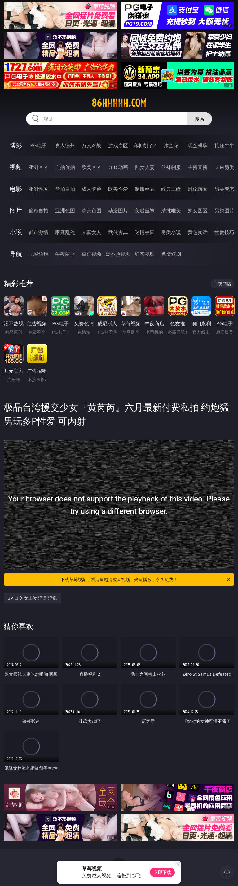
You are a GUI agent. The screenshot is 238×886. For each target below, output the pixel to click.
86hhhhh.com (118, 103)
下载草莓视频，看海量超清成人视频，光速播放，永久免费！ (145, 579)
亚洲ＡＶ (38, 167)
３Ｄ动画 (118, 167)
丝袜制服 (171, 167)
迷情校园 (145, 232)
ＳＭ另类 (224, 167)
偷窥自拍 (38, 210)
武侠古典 (118, 232)
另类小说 (171, 232)
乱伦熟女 (198, 188)
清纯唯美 (171, 210)
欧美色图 (91, 210)
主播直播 (198, 167)
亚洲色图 (65, 210)
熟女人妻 (145, 167)
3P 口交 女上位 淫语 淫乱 (32, 598)
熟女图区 (198, 210)
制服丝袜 (145, 188)
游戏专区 (118, 145)
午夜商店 (65, 254)
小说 (16, 232)
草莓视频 (91, 254)
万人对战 (91, 145)
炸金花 (171, 145)
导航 (16, 254)
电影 (16, 189)
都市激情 (38, 232)
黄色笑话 (198, 232)
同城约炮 (38, 254)
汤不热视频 (118, 254)
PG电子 (38, 145)
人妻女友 (91, 232)
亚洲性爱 (38, 188)
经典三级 (171, 188)
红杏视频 (145, 254)
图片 (16, 210)
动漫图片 (118, 210)
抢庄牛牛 (224, 145)
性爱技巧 (224, 232)
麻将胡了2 (144, 145)
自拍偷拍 (65, 167)
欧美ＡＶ (91, 167)
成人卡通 (91, 188)
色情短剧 (171, 254)
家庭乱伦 (65, 232)
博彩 (16, 145)
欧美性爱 (118, 188)
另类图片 (224, 210)
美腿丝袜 (145, 210)
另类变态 (224, 188)
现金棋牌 (198, 145)
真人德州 (65, 145)
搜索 (200, 118)
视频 (16, 167)
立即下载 (162, 872)
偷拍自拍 (65, 188)
